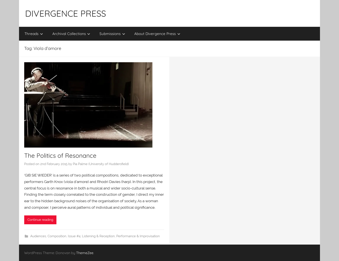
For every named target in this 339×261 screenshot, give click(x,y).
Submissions (112, 33)
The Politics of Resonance (60, 155)
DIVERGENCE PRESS (65, 13)
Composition (57, 236)
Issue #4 (74, 236)
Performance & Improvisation (138, 236)
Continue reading (40, 220)
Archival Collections (71, 33)
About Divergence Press (157, 33)
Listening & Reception (98, 236)
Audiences (38, 236)
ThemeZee (84, 253)
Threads (33, 33)
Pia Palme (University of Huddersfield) (101, 164)
